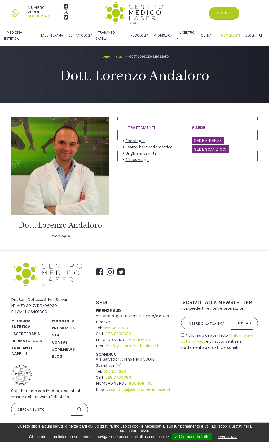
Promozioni (163, 35)
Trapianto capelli (22, 350)
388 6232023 (118, 333)
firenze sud (108, 310)
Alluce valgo (137, 159)
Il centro (186, 32)
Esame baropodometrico (149, 146)
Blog (249, 35)
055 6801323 (115, 327)
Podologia (140, 35)
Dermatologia (80, 35)
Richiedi (224, 13)
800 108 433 (39, 15)
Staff (120, 56)
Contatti (208, 35)
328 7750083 (118, 377)
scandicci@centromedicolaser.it (139, 389)
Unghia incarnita (141, 153)
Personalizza (227, 437)
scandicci (107, 354)
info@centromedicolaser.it (134, 345)
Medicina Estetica (20, 323)
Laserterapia (52, 35)
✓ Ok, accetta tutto (192, 436)
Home (105, 56)
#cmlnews (230, 35)
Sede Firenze (208, 140)
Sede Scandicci (210, 149)
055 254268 (114, 371)
